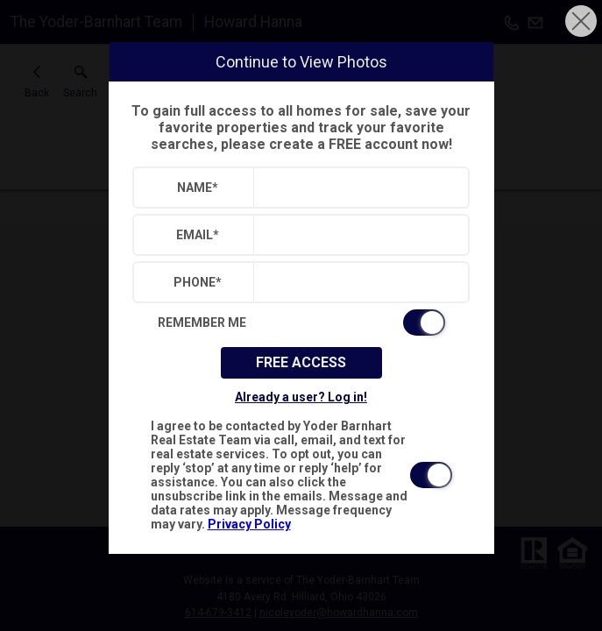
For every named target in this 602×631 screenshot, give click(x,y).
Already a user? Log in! (301, 397)
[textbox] (357, 187)
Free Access (301, 362)
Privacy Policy (249, 524)
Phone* (198, 282)
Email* (197, 235)
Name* (197, 188)
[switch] (301, 322)
